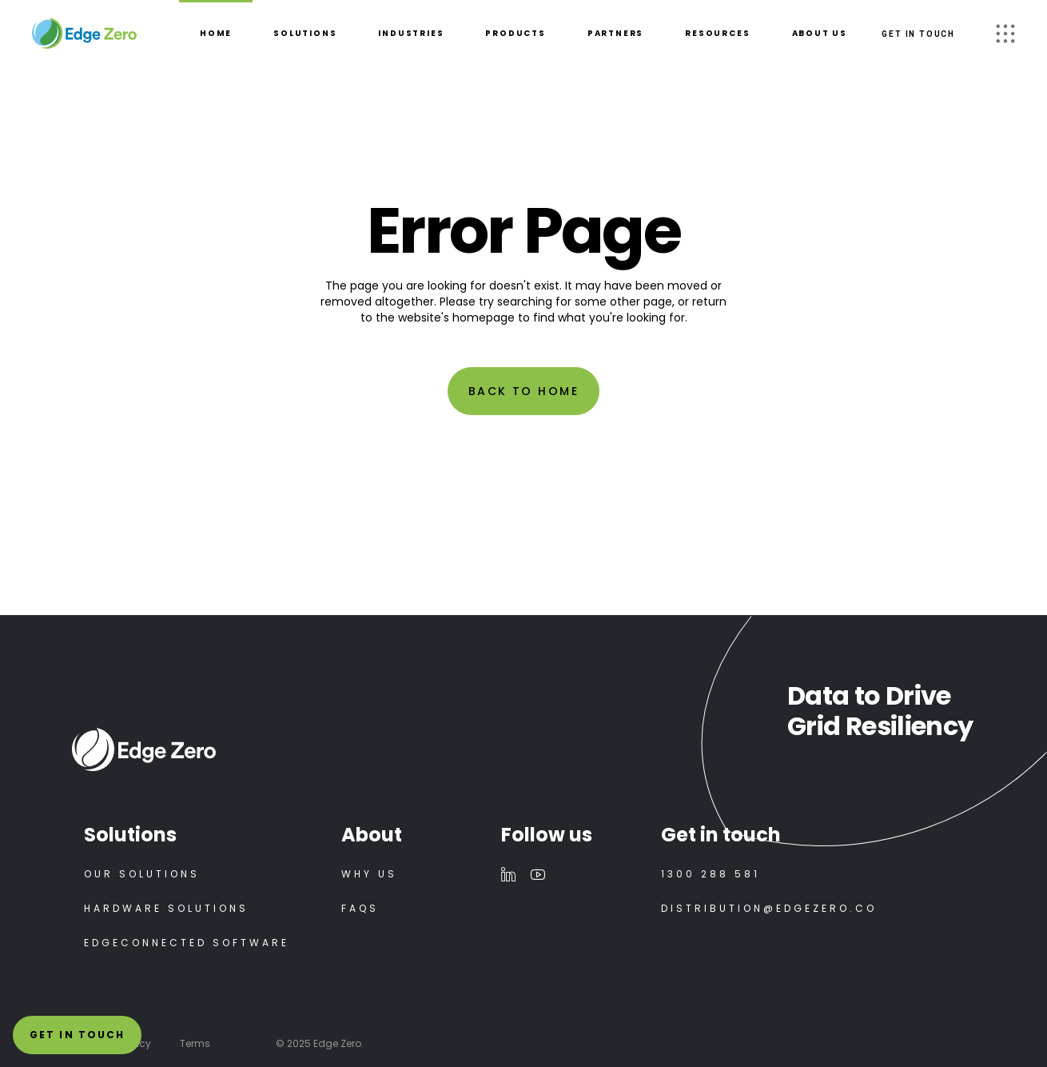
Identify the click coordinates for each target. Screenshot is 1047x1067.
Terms (195, 1043)
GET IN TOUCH (918, 34)
